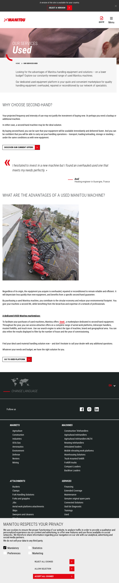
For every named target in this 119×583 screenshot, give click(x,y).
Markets (15, 425)
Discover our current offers (22, 147)
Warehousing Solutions (74, 454)
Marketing (37, 553)
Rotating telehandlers (74, 442)
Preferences (13, 553)
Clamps (15, 490)
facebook (80, 409)
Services (66, 481)
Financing (68, 486)
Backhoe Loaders (72, 470)
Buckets (16, 486)
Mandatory (13, 548)
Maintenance (70, 494)
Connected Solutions (73, 502)
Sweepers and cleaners (23, 514)
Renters (15, 458)
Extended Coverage (73, 490)
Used (66, 514)
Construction (18, 434)
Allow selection (54, 568)
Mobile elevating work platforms (79, 450)
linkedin (95, 409)
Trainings (68, 510)
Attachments (17, 481)
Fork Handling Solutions (23, 494)
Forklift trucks (70, 462)
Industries (17, 438)
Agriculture (17, 430)
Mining (15, 462)
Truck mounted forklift (74, 458)
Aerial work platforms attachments (28, 506)
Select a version (60, 7)
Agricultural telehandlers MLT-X (78, 438)
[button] (111, 19)
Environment (18, 450)
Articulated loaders (73, 446)
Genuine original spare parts (77, 498)
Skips (14, 510)
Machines (67, 425)
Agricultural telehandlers (75, 434)
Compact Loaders (72, 466)
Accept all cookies (54, 576)
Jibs (14, 502)
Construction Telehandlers (76, 430)
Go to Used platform (18, 359)
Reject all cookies (54, 561)
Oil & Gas (16, 442)
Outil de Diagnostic (72, 506)
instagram (87, 409)
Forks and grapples (21, 498)
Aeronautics (17, 446)
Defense (16, 454)
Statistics (37, 548)
